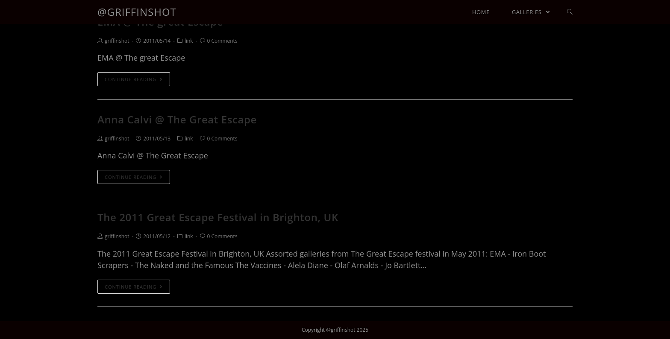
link (189, 40)
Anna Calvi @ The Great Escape (177, 119)
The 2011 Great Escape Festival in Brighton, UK (217, 217)
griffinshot (117, 40)
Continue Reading (134, 79)
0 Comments (222, 40)
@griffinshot (136, 12)
